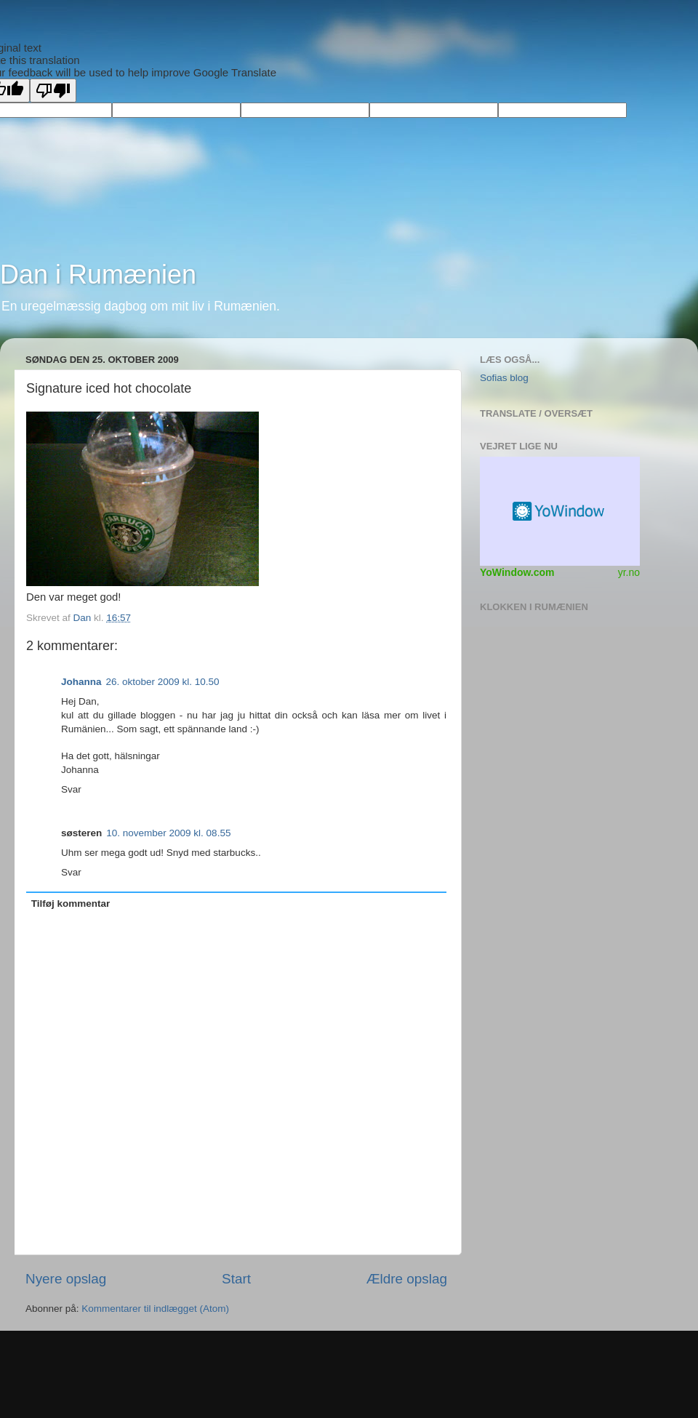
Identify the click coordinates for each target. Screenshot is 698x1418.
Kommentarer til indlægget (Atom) (155, 1308)
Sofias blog (504, 377)
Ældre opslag (406, 1278)
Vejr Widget (560, 511)
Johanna (81, 681)
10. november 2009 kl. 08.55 (168, 833)
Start (236, 1278)
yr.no (629, 572)
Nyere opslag (65, 1278)
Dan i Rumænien (98, 274)
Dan (84, 617)
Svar (71, 789)
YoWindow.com (517, 572)
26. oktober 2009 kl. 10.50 (163, 681)
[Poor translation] (53, 91)
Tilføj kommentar (71, 903)
